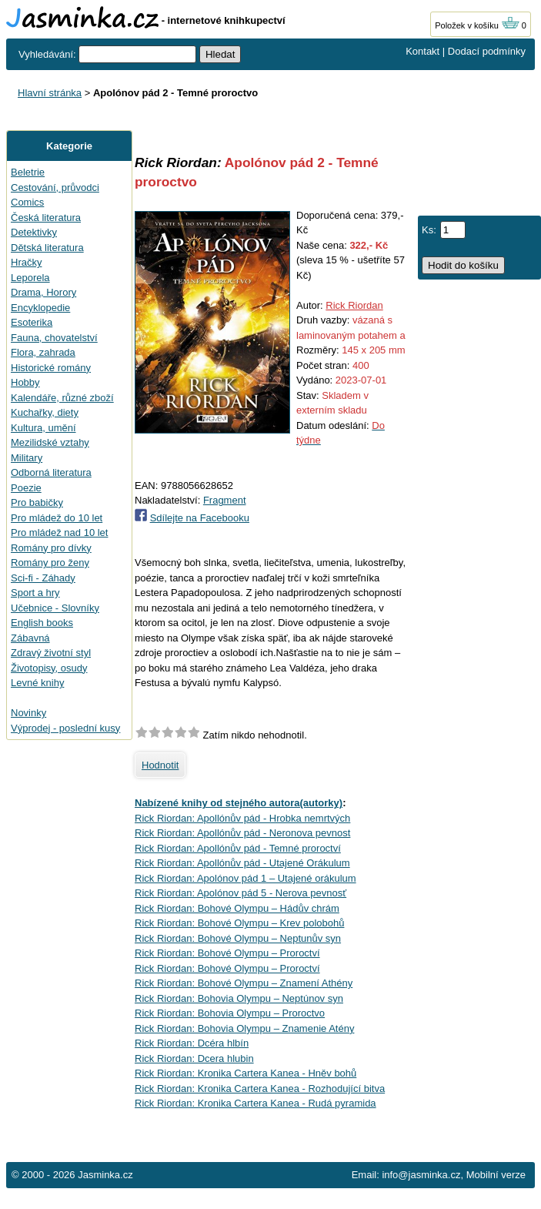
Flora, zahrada (43, 352)
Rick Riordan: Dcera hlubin (194, 1058)
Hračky (26, 262)
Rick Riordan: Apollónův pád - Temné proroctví (238, 848)
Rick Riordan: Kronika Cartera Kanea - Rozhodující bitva (260, 1088)
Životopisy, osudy (49, 668)
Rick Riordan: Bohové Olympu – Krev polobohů (239, 923)
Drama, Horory (43, 292)
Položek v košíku (477, 25)
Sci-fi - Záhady (43, 578)
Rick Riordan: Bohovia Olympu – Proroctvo (230, 1013)
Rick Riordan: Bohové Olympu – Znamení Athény (243, 983)
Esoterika (31, 322)
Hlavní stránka (50, 93)
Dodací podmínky (487, 51)
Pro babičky (37, 502)
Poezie (26, 488)
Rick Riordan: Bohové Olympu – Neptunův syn (238, 938)
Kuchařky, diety (44, 412)
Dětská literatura (47, 247)
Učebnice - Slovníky (55, 608)
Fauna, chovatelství (54, 337)
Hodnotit (160, 765)
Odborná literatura (51, 472)
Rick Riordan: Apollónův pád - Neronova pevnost (242, 833)
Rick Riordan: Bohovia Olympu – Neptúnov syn (239, 998)
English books (42, 622)
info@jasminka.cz (421, 1175)
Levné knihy (37, 682)
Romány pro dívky (51, 548)
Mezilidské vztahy (50, 442)
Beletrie (28, 172)
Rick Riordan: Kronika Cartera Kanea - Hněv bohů (245, 1073)
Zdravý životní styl (51, 652)
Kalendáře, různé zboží (62, 398)
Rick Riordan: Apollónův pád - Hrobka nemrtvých (242, 818)
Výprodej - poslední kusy (65, 728)
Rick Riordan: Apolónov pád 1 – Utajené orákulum (245, 878)
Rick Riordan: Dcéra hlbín (192, 1043)
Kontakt (422, 51)
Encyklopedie (40, 307)
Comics (27, 202)
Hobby (25, 382)
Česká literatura (46, 217)
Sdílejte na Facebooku (199, 518)
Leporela (30, 277)
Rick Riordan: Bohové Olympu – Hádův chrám (237, 908)
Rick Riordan (354, 305)
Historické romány (51, 367)
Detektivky (34, 232)
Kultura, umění (43, 428)
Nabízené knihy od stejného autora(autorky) (238, 803)
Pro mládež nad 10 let (59, 532)
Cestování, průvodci (55, 187)
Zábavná (30, 638)
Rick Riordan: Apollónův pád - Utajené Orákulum (242, 863)
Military (26, 458)
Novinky (28, 712)
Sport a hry (35, 592)
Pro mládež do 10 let (56, 518)
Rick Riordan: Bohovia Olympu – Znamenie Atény (244, 1028)
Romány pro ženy (50, 562)
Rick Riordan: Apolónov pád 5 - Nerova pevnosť (240, 893)
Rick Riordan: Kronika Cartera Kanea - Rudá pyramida (255, 1103)
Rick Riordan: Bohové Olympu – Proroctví (227, 953)
